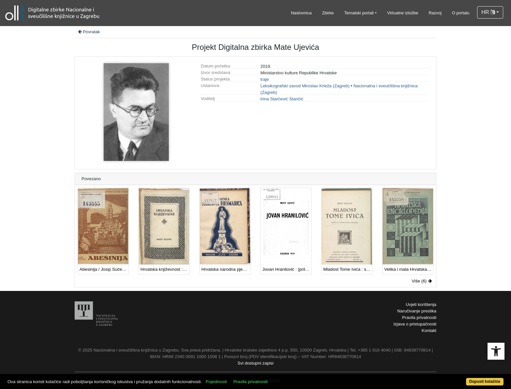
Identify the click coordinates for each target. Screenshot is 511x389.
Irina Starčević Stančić (281, 98)
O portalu (460, 12)
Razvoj (435, 12)
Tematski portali (358, 12)
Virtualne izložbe (402, 12)
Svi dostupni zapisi (255, 363)
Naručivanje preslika (416, 311)
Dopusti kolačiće (484, 381)
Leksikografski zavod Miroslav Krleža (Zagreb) (304, 85)
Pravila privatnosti (419, 317)
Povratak (88, 31)
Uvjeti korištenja (421, 304)
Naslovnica (301, 12)
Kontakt (429, 330)
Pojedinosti (216, 381)
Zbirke (328, 12)
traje (264, 79)
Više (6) (422, 281)
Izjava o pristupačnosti (414, 324)
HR (488, 12)
